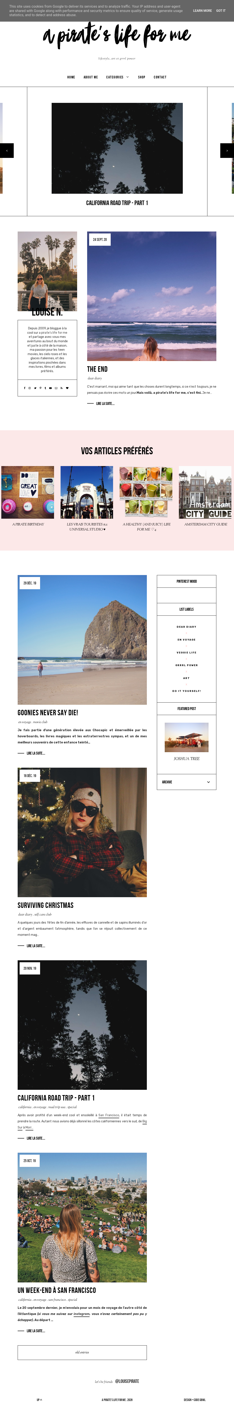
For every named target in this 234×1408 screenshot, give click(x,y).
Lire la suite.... (105, 403)
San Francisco (108, 1115)
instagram (82, 1314)
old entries (82, 1352)
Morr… (29, 1127)
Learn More (202, 10)
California (24, 1107)
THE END (97, 369)
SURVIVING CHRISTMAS (46, 905)
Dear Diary (95, 378)
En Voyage (24, 722)
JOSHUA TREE (187, 759)
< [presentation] (7, 150)
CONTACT (160, 77)
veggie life (187, 652)
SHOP (141, 77)
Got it (221, 10)
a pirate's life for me (114, 1400)
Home (71, 77)
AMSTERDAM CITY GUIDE (205, 524)
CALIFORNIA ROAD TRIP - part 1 (56, 1098)
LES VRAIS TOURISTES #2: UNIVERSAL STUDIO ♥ (87, 527)
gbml (202, 1400)
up (39, 1400)
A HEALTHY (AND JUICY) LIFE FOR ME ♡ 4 (147, 527)
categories (115, 77)
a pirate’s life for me (53, 333)
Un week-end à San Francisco (57, 1290)
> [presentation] (227, 150)
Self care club (43, 914)
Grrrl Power (186, 665)
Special (72, 1107)
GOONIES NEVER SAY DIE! (48, 712)
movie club (40, 722)
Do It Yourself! (186, 691)
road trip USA (56, 1107)
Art (186, 678)
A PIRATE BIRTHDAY (28, 524)
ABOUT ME (91, 77)
